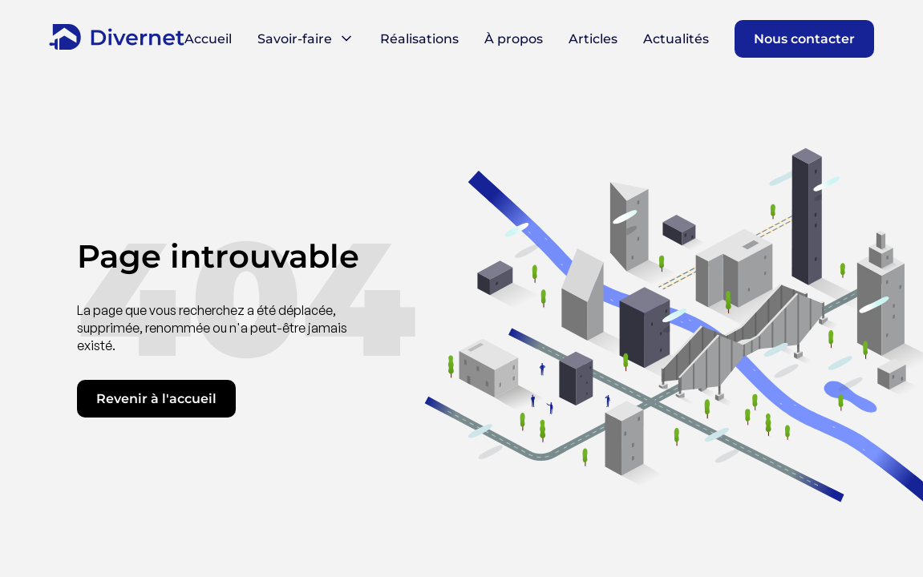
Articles (593, 38)
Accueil (208, 38)
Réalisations (419, 38)
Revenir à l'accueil (156, 398)
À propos (513, 38)
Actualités (676, 38)
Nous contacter (804, 38)
